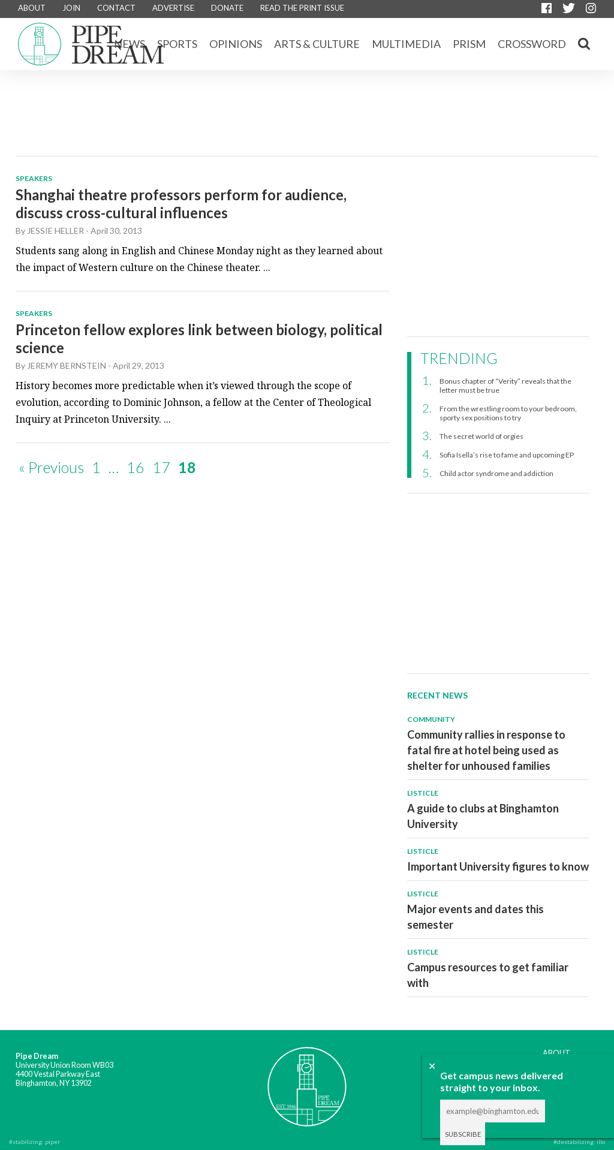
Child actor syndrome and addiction (496, 473)
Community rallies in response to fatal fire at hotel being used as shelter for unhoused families (486, 750)
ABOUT (32, 8)
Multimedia (406, 43)
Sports (177, 43)
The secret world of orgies (481, 436)
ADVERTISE (173, 8)
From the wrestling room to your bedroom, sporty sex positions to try (508, 413)
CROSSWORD (532, 43)
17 (161, 467)
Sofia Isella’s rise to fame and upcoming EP (507, 454)
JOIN (71, 8)
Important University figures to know (498, 866)
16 (136, 467)
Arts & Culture (317, 43)
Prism (469, 43)
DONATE (227, 8)
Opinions (235, 43)
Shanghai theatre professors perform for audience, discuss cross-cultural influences (181, 203)
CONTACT (116, 8)
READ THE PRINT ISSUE (302, 8)
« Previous (51, 467)
